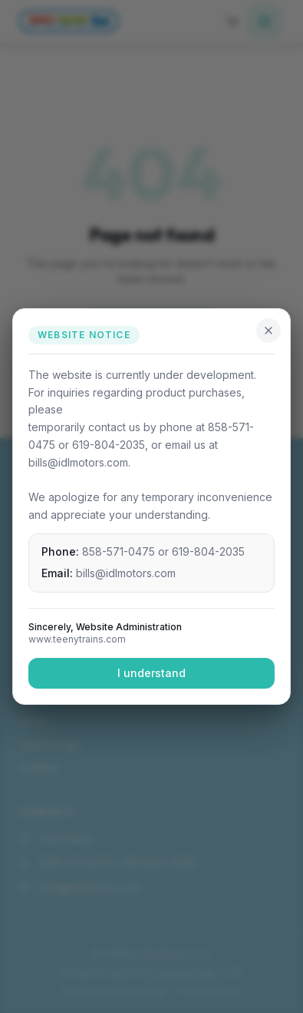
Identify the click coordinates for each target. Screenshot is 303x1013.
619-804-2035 (208, 551)
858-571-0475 (118, 551)
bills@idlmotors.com (126, 573)
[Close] (268, 330)
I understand (151, 672)
